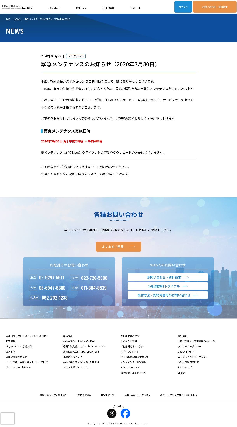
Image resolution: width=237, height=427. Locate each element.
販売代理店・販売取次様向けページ (196, 341)
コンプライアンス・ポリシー (193, 356)
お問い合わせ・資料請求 (215, 7)
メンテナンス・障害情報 (133, 362)
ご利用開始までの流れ (132, 346)
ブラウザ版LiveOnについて (77, 367)
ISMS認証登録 (84, 395)
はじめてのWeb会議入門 (19, 346)
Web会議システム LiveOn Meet (79, 341)
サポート (135, 8)
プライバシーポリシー (189, 346)
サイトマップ (185, 367)
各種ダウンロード (130, 351)
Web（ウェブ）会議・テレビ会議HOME (26, 335)
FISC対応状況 (108, 395)
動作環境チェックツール (133, 372)
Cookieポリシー (186, 351)
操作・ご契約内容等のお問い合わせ (178, 395)
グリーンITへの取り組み (18, 367)
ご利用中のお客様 (130, 335)
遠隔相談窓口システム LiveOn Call (81, 351)
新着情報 (10, 341)
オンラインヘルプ (130, 367)
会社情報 (182, 335)
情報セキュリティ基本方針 (53, 395)
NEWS (17, 19)
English (181, 372)
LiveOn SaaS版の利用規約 (134, 356)
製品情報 (27, 8)
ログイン (183, 7)
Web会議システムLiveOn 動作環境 (81, 362)
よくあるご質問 (129, 341)
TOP (8, 19)
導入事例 (54, 8)
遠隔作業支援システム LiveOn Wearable (84, 346)
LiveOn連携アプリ (72, 356)
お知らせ (81, 8)
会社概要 (108, 8)
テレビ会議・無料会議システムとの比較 (27, 362)
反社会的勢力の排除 (188, 362)
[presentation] (7, 418)
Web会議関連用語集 (16, 356)
